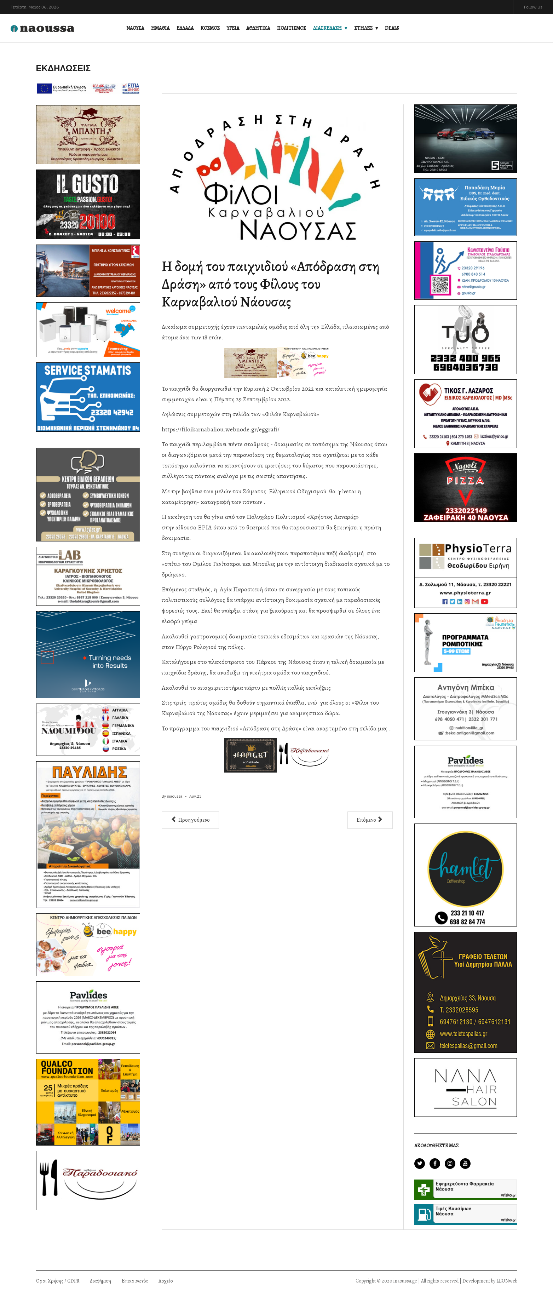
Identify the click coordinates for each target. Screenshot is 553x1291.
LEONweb (506, 1281)
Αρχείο (166, 1281)
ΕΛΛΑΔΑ (185, 28)
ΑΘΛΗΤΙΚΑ (258, 28)
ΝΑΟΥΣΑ (135, 28)
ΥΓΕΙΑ (233, 28)
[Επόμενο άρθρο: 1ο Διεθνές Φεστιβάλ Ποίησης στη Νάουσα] (370, 820)
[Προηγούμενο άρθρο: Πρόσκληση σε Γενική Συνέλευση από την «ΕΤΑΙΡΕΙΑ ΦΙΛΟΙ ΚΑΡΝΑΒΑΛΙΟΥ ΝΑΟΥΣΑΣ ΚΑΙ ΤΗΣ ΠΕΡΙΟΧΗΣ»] (190, 820)
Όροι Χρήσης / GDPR (57, 1281)
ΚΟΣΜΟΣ (210, 28)
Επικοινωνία (135, 1281)
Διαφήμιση (100, 1281)
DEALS (392, 28)
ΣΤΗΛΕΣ (363, 28)
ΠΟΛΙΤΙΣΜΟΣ (291, 28)
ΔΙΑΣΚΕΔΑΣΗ (327, 28)
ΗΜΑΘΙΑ (160, 28)
